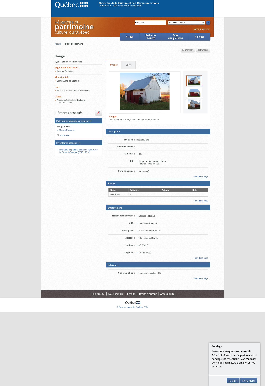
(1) (73, 120)
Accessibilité (167, 293)
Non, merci (248, 380)
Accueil (129, 36)
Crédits (131, 293)
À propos (199, 36)
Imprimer (187, 50)
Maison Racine (66, 130)
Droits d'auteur (148, 293)
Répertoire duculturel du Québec (74, 27)
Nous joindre (115, 293)
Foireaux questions (175, 37)
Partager (203, 50)
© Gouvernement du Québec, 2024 (132, 307)
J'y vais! (233, 380)
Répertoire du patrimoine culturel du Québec (120, 5)
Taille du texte (201, 29)
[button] (158, 131)
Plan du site (98, 293)
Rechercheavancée (151, 37)
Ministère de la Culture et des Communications (129, 3)
